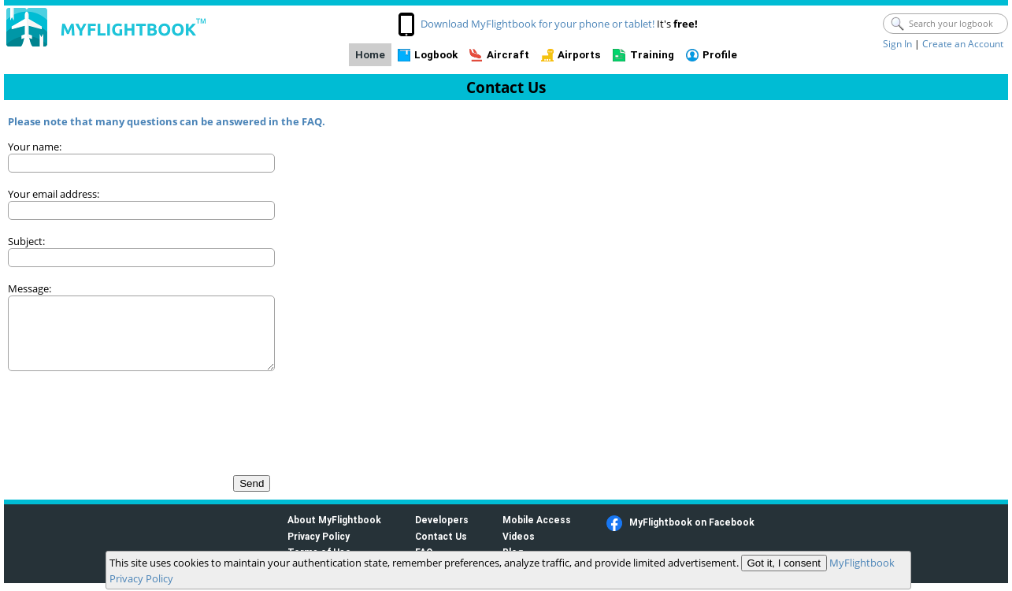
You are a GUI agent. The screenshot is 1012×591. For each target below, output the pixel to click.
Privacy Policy (318, 536)
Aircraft (508, 54)
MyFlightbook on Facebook (691, 522)
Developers (442, 520)
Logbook (436, 54)
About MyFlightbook (334, 520)
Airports (579, 54)
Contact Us (441, 536)
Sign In (897, 43)
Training (652, 54)
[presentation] (127, 415)
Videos (518, 536)
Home (370, 54)
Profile (719, 54)
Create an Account (962, 43)
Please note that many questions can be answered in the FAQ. (166, 121)
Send (251, 483)
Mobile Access (536, 520)
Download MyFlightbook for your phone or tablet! (537, 24)
